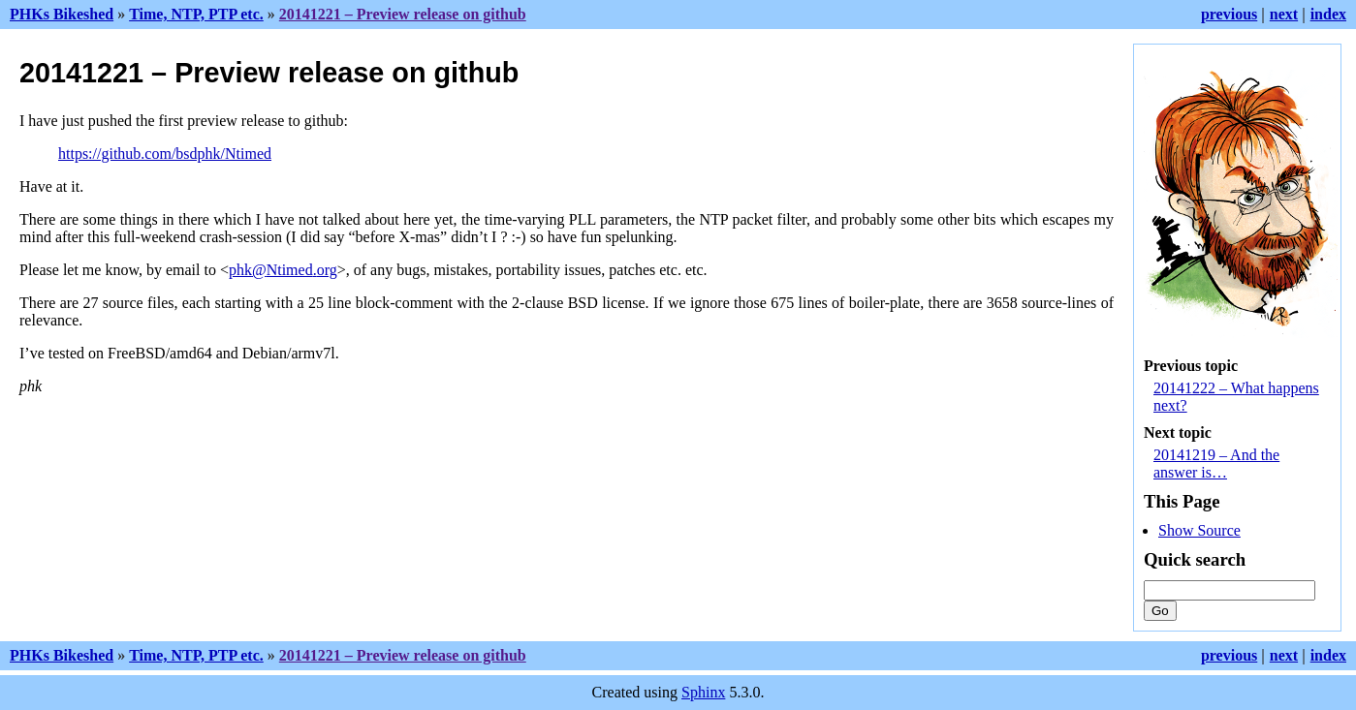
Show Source (1199, 530)
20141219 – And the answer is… (1216, 463)
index (1328, 14)
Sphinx (703, 692)
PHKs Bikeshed (61, 14)
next (1284, 14)
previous (1229, 14)
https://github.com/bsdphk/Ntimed (164, 153)
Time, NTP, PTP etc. (196, 14)
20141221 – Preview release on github (402, 14)
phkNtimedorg (283, 270)
